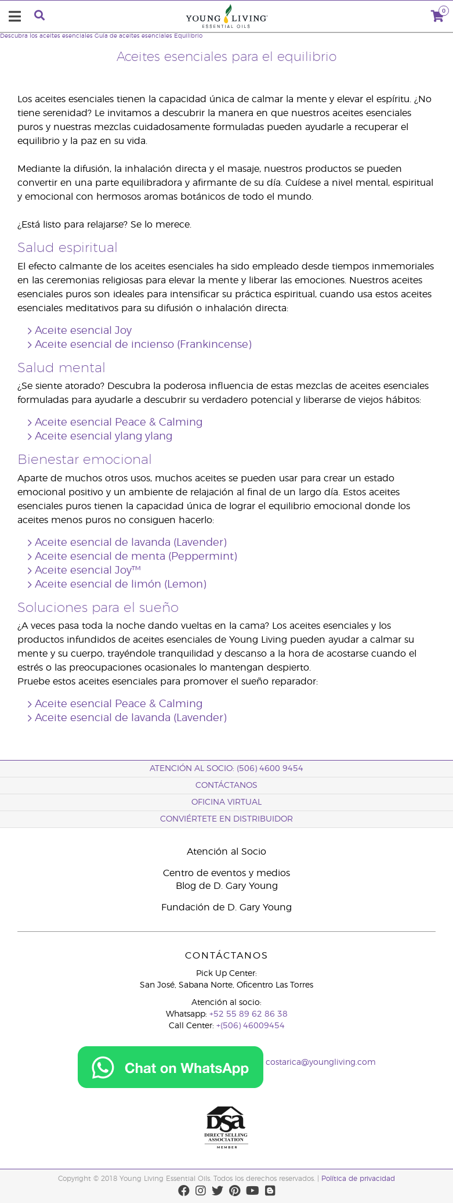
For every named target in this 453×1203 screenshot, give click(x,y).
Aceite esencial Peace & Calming (118, 422)
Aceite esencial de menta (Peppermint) (136, 557)
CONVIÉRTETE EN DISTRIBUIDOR (226, 819)
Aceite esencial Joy (83, 331)
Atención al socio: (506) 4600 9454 (226, 769)
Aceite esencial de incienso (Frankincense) (143, 345)
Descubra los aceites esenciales (46, 36)
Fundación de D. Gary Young (226, 907)
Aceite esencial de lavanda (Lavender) (131, 543)
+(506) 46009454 (250, 1026)
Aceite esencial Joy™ (88, 571)
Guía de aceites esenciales (133, 36)
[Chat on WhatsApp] (170, 1063)
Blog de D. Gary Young (227, 886)
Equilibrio (188, 36)
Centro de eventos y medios (226, 873)
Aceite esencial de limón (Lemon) (120, 584)
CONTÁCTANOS (226, 785)
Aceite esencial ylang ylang (103, 436)
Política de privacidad (358, 1178)
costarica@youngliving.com (321, 1063)
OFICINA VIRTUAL (226, 802)
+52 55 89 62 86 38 (248, 1014)
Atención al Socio (226, 851)
